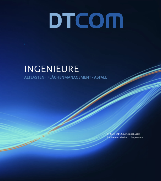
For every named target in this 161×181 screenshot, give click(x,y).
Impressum (137, 137)
